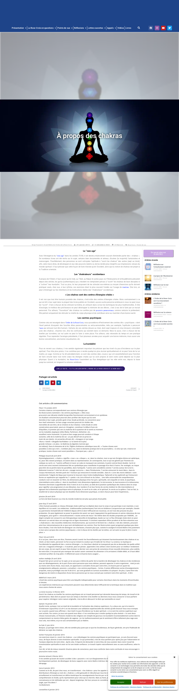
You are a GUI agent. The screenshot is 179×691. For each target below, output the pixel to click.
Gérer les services (117, 676)
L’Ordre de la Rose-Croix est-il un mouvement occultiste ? (163, 301)
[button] (174, 657)
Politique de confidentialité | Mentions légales (126, 687)
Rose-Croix (74, 359)
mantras (125, 287)
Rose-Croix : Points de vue (142, 245)
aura (50, 328)
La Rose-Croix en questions (42, 28)
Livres (128, 28)
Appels (111, 28)
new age (62, 256)
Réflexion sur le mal (161, 285)
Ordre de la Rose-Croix (76, 323)
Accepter (120, 682)
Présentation (19, 28)
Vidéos (120, 28)
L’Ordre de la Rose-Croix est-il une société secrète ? (163, 324)
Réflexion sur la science (162, 312)
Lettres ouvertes (96, 28)
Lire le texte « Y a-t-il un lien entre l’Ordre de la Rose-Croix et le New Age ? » (89, 368)
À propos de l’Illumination (163, 276)
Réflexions (80, 28)
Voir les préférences (165, 682)
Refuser (143, 682)
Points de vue (65, 28)
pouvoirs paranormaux (104, 310)
